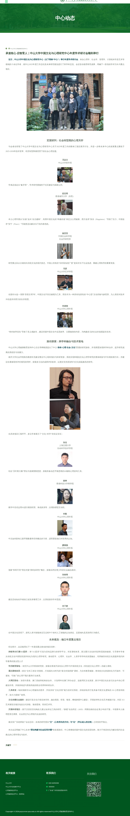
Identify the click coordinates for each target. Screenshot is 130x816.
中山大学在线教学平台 (13, 789)
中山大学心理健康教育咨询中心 (18, 48)
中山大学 (9, 785)
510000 (50, 789)
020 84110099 (52, 785)
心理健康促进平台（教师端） (15, 796)
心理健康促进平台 (12, 792)
